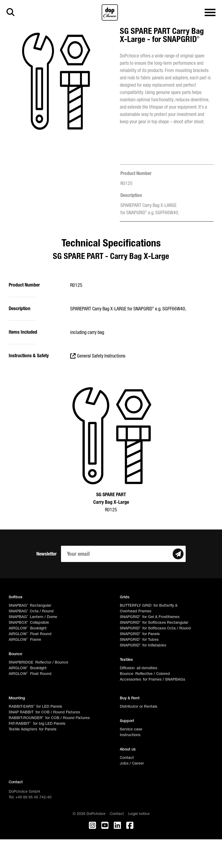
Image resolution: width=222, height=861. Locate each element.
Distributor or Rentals (138, 707)
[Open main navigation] (210, 12)
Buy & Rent (130, 698)
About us (128, 749)
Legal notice (139, 814)
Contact (127, 758)
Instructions (130, 735)
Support (127, 721)
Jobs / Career (132, 763)
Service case (131, 729)
